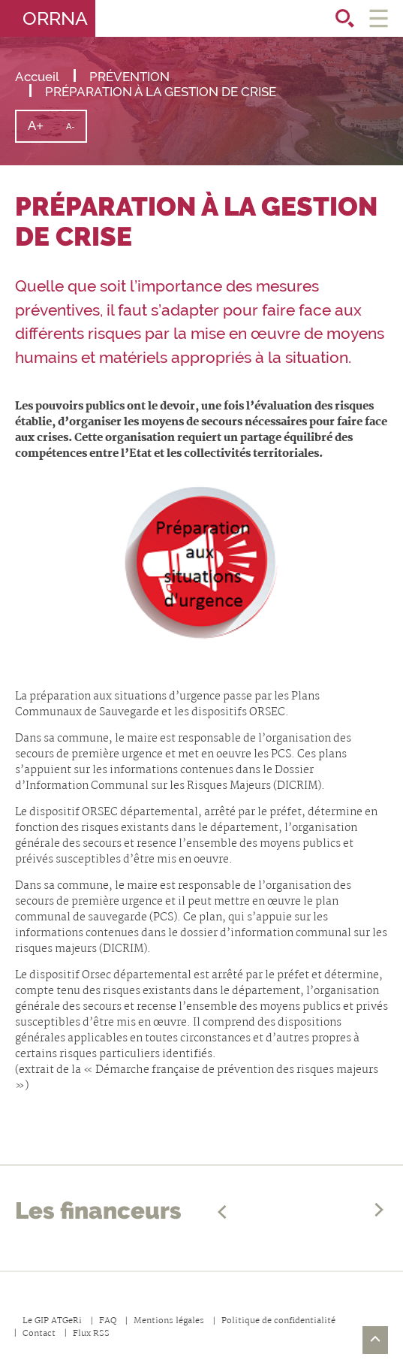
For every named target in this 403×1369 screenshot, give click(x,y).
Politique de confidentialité (278, 1321)
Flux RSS (91, 1334)
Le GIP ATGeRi (52, 1321)
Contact (39, 1334)
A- (76, 131)
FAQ (107, 1321)
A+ (41, 130)
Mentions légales (169, 1321)
